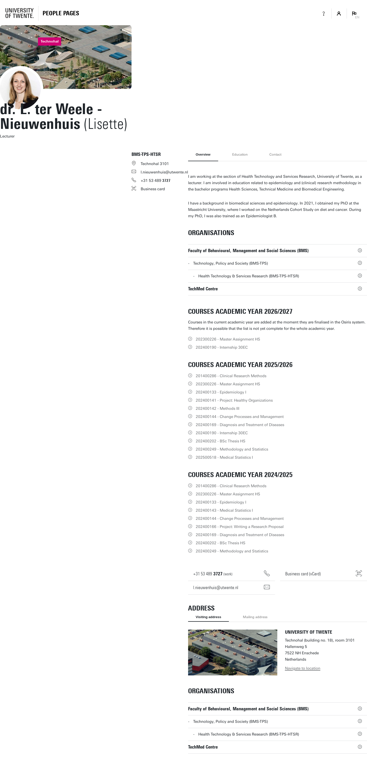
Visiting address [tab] (208, 617)
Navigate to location (302, 668)
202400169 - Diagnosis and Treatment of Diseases (240, 425)
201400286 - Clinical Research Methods (231, 376)
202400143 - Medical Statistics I (224, 510)
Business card (153, 189)
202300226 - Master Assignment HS (228, 339)
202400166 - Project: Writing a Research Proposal (240, 526)
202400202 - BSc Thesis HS (220, 441)
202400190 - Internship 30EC (222, 347)
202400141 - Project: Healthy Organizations (234, 400)
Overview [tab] (203, 154)
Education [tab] (240, 154)
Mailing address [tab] (255, 617)
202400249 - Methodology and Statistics (232, 449)
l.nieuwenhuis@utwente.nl (164, 172)
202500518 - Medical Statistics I (224, 457)
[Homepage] (61, 13)
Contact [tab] (275, 154)
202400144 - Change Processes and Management (240, 416)
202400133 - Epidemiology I (221, 392)
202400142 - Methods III (217, 408)
